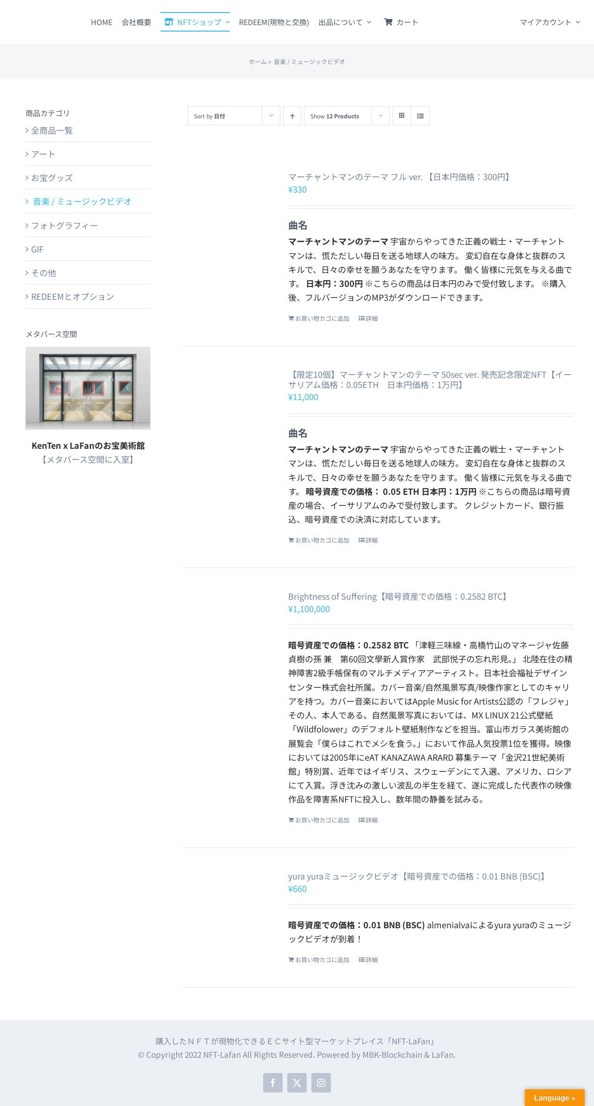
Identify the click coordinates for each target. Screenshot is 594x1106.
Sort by (209, 116)
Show (334, 116)
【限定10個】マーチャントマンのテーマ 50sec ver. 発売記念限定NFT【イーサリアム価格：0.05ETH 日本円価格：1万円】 (430, 379)
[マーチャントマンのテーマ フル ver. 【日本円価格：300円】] (227, 210)
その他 (43, 272)
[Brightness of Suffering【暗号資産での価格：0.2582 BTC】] (227, 616)
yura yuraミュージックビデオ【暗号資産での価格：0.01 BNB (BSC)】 (418, 876)
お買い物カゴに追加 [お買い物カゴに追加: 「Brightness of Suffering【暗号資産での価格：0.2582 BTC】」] (322, 819)
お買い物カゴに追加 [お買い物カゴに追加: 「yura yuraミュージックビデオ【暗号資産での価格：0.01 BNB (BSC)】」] (322, 959)
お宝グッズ (52, 177)
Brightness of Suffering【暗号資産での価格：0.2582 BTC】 (399, 596)
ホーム (258, 61)
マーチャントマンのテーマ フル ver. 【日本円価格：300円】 (401, 176)
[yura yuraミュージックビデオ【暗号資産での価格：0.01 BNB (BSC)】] (227, 896)
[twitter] (297, 1083)
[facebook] (273, 1083)
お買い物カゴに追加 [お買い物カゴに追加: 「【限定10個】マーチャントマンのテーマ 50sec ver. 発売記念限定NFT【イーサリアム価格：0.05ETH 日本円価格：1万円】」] (322, 540)
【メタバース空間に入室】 (88, 459)
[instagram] (321, 1083)
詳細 (372, 318)
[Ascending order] (292, 115)
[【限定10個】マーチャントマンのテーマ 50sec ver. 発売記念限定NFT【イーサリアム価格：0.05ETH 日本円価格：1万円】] (227, 408)
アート (43, 154)
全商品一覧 (52, 130)
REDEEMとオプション (72, 296)
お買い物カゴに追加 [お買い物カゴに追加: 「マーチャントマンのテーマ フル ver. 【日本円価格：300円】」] (322, 318)
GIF (37, 249)
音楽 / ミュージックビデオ (81, 201)
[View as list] (420, 116)
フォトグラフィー (64, 225)
